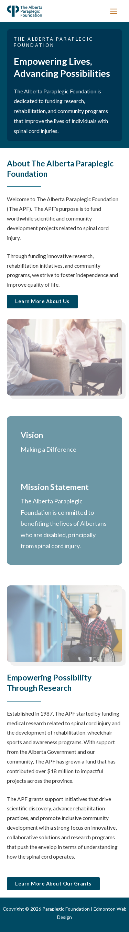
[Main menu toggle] (114, 11)
